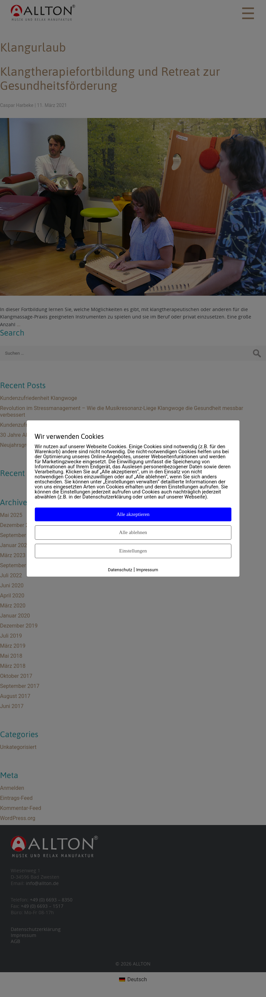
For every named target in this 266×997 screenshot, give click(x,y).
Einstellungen (133, 550)
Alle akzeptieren (133, 514)
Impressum (147, 569)
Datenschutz (120, 569)
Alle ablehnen (133, 532)
